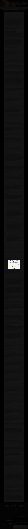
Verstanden (14, 266)
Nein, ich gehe (14, 268)
